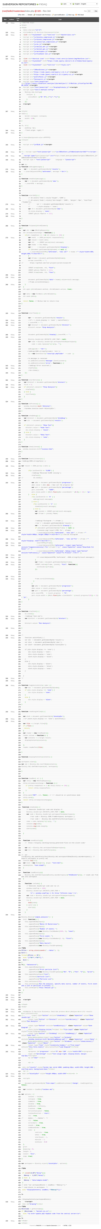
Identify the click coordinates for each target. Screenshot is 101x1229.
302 (7, 325)
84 (20, 230)
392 (19, 981)
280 (19, 709)
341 (19, 855)
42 (20, 125)
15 (20, 56)
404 (19, 1012)
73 (20, 204)
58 (20, 167)
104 (19, 280)
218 (19, 560)
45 (20, 133)
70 (20, 195)
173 (19, 444)
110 (19, 294)
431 (19, 1094)
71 (20, 198)
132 (19, 346)
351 (19, 884)
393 (19, 984)
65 (20, 184)
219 (19, 562)
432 (19, 1097)
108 (19, 289)
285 (19, 721)
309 (19, 778)
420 (19, 1065)
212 (19, 539)
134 (19, 351)
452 (19, 1144)
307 (19, 774)
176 (19, 451)
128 (19, 337)
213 (19, 543)
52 (20, 149)
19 (20, 67)
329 (19, 826)
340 (19, 852)
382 (19, 958)
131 (19, 344)
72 (20, 200)
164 (19, 423)
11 (20, 47)
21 (20, 72)
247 (19, 630)
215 (19, 551)
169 (19, 435)
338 (19, 848)
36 (20, 111)
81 (20, 223)
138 (19, 361)
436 (19, 1106)
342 (19, 860)
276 (19, 700)
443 (19, 1123)
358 (19, 900)
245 (19, 626)
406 (19, 1019)
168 (19, 432)
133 (19, 349)
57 (20, 164)
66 (20, 186)
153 (19, 397)
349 (19, 879)
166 (19, 428)
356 (19, 896)
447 (19, 1132)
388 (19, 972)
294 (19, 743)
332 (19, 833)
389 (19, 974)
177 (19, 454)
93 (20, 252)
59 (20, 169)
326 (19, 819)
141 (19, 368)
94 (20, 256)
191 (19, 487)
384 (19, 962)
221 (19, 567)
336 (19, 843)
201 (19, 511)
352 (19, 886)
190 (19, 485)
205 (19, 521)
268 (7, 226)
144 (19, 375)
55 (20, 160)
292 (19, 738)
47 (20, 137)
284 (19, 719)
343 (7, 366)
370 (19, 929)
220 (19, 564)
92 (20, 249)
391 (19, 979)
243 (19, 621)
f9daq (43, 4)
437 (19, 1108)
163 (19, 420)
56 (20, 162)
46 (20, 135)
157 (19, 406)
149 (19, 387)
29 (20, 95)
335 (19, 840)
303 (19, 764)
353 (19, 888)
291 (19, 735)
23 (20, 77)
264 (19, 671)
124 (19, 327)
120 (19, 318)
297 (19, 750)
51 (20, 147)
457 (19, 1156)
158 (19, 408)
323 (19, 812)
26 (20, 87)
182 (19, 466)
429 (19, 1089)
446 (19, 1130)
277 (19, 702)
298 (19, 752)
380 (19, 953)
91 (20, 247)
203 (19, 516)
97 (20, 263)
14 (20, 54)
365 (19, 917)
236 (19, 604)
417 (19, 1058)
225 (19, 576)
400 (19, 1002)
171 (19, 440)
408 (19, 1026)
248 (19, 633)
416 (19, 1054)
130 (19, 342)
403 (19, 1009)
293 (19, 740)
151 (19, 392)
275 (19, 697)
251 (19, 640)
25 (20, 82)
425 (19, 1078)
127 (19, 335)
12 (20, 49)
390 (19, 977)
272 (19, 690)
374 (19, 938)
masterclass (19, 11)
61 (20, 174)
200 (19, 509)
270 (7, 156)
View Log (71, 15)
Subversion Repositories (19, 4)
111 (19, 296)
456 (19, 1154)
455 (19, 1151)
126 (19, 332)
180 (19, 461)
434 (19, 1101)
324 (7, 320)
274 (19, 695)
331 (19, 831)
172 (19, 442)
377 (19, 946)
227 (19, 581)
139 (19, 363)
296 (19, 747)
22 (20, 74)
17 (20, 61)
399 (19, 1000)
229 (19, 586)
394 (19, 988)
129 (19, 339)
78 (20, 216)
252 (19, 642)
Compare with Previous (43, 15)
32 (20, 102)
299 (19, 755)
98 (20, 265)
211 (19, 537)
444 (19, 1125)
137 (19, 358)
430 (19, 1092)
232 (19, 593)
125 (19, 330)
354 (19, 891)
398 (19, 997)
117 (19, 311)
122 (19, 323)
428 (19, 1087)
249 (19, 635)
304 (19, 766)
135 (19, 354)
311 (19, 783)
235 (19, 602)
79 (20, 218)
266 (7, 152)
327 (19, 821)
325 (7, 32)
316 (19, 795)
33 (20, 104)
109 (19, 292)
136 (19, 356)
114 (19, 303)
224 (19, 574)
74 (20, 207)
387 (19, 969)
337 (19, 845)
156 (19, 404)
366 (19, 919)
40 (20, 121)
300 (19, 757)
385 (19, 965)
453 (19, 1147)
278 (19, 704)
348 (19, 875)
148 (19, 385)
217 (19, 557)
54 (20, 156)
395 (19, 990)
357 (19, 898)
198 (19, 504)
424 (19, 1076)
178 (19, 456)
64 (20, 181)
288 (19, 728)
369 (19, 926)
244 (19, 623)
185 (19, 473)
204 (19, 518)
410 (19, 1033)
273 (19, 692)
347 (19, 872)
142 (19, 370)
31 (20, 99)
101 (19, 272)
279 (19, 707)
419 (19, 1063)
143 (19, 373)
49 (20, 142)
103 (19, 277)
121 (19, 320)
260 (19, 661)
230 (19, 588)
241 (19, 616)
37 (20, 114)
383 (19, 960)
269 (19, 683)
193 (7, 23)
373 (19, 936)
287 (19, 726)
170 (19, 437)
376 (19, 943)
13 (20, 51)
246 (19, 628)
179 (19, 459)
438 (19, 1111)
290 (19, 733)
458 (19, 1159)
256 (19, 652)
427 (19, 1083)
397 (19, 995)
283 (19, 716)
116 (19, 308)
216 (19, 555)
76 (20, 211)
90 (20, 245)
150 (19, 389)
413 (19, 1045)
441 (19, 1118)
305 (19, 769)
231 (19, 591)
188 (19, 480)
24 (20, 79)
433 (19, 1099)
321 (19, 807)
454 (19, 1149)
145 (19, 378)
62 (20, 176)
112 (19, 299)
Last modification (59, 15)
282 (19, 714)
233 (19, 595)
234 (19, 599)
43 (20, 128)
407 (19, 1023)
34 (20, 106)
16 (20, 59)
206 (19, 523)
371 (19, 931)
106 (19, 284)
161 (19, 416)
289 (19, 731)
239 (19, 611)
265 (19, 673)
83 (20, 228)
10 (20, 44)
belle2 (10, 11)
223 (19, 572)
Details (30, 15)
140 (19, 366)
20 (20, 70)
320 (19, 805)
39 (20, 118)
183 (19, 468)
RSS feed (81, 15)
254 (19, 647)
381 (19, 955)
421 (19, 1067)
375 (19, 941)
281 (19, 712)
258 (19, 657)
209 (19, 530)
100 (19, 270)
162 (19, 418)
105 (19, 282)
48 (20, 140)
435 (19, 1104)
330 (19, 829)
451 (19, 1142)
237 (19, 607)
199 (19, 506)
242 (19, 618)
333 (19, 836)
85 (20, 233)
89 (20, 242)
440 (19, 1116)
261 (19, 664)
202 (19, 514)
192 (19, 490)
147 (19, 382)
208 (19, 528)
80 (20, 221)
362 (19, 910)
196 (19, 499)
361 (19, 907)
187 (19, 478)
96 (20, 261)
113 (19, 301)
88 (20, 240)
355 (19, 893)
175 (19, 449)
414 (19, 1049)
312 (19, 786)
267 (7, 56)
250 (19, 638)
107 (19, 287)
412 (19, 1041)
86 (20, 235)
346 (19, 870)
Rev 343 (21, 15)
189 (19, 483)
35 (20, 109)
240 (19, 614)
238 (19, 609)
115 (19, 306)
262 (19, 666)
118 (19, 313)
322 (19, 809)
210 (19, 533)
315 (19, 793)
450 (19, 1140)
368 (19, 924)
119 (19, 315)
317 (19, 797)
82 (20, 226)
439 (19, 1113)
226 (19, 579)
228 (19, 584)
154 (19, 399)
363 (19, 912)
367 (19, 922)
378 (19, 948)
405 (19, 1015)
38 (20, 116)
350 (19, 881)
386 (19, 967)
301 (19, 759)
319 (19, 802)
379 (19, 950)
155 (19, 401)
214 (19, 545)
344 (7, 59)
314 (19, 790)
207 (19, 525)
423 (19, 1074)
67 (20, 188)
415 (19, 1051)
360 (19, 905)
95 (20, 258)
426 (19, 1081)
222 (19, 569)
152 (19, 394)
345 (19, 868)
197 (19, 502)
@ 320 (38, 11)
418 (19, 1060)
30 (20, 97)
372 (19, 934)
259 (19, 659)
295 (19, 745)
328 (19, 824)
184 (19, 471)
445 (19, 1128)
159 (19, 411)
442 (19, 1120)
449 (19, 1137)
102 (19, 275)
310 (19, 781)
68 (20, 191)
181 (19, 463)
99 (20, 268)
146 (19, 380)
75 (20, 209)
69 (20, 193)
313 (19, 788)
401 (19, 1004)
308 (19, 776)
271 (19, 688)
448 (19, 1135)
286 (19, 724)
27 (20, 90)
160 (19, 413)
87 (20, 237)
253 (19, 645)
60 (20, 172)
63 (20, 179)
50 (20, 145)
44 (20, 130)
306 (19, 771)
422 (19, 1071)
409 (19, 1030)
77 (20, 214)
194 (19, 494)
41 (20, 123)
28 (20, 92)
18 (20, 65)
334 (19, 838)
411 (19, 1037)
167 (19, 430)
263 (19, 669)
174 (19, 447)
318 (19, 800)
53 (20, 152)
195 (19, 497)
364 (19, 915)
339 (19, 850)
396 (19, 992)
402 (19, 1007)
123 (19, 325)
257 (19, 654)
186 (19, 475)
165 (19, 425)
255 (19, 649)
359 (19, 903)
